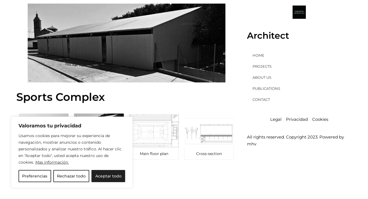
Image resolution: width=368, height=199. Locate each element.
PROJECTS (262, 66)
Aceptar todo (108, 176)
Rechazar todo (71, 176)
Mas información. (52, 162)
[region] (72, 152)
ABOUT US (262, 77)
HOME (258, 55)
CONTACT (261, 99)
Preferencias (34, 176)
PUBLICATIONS (266, 88)
